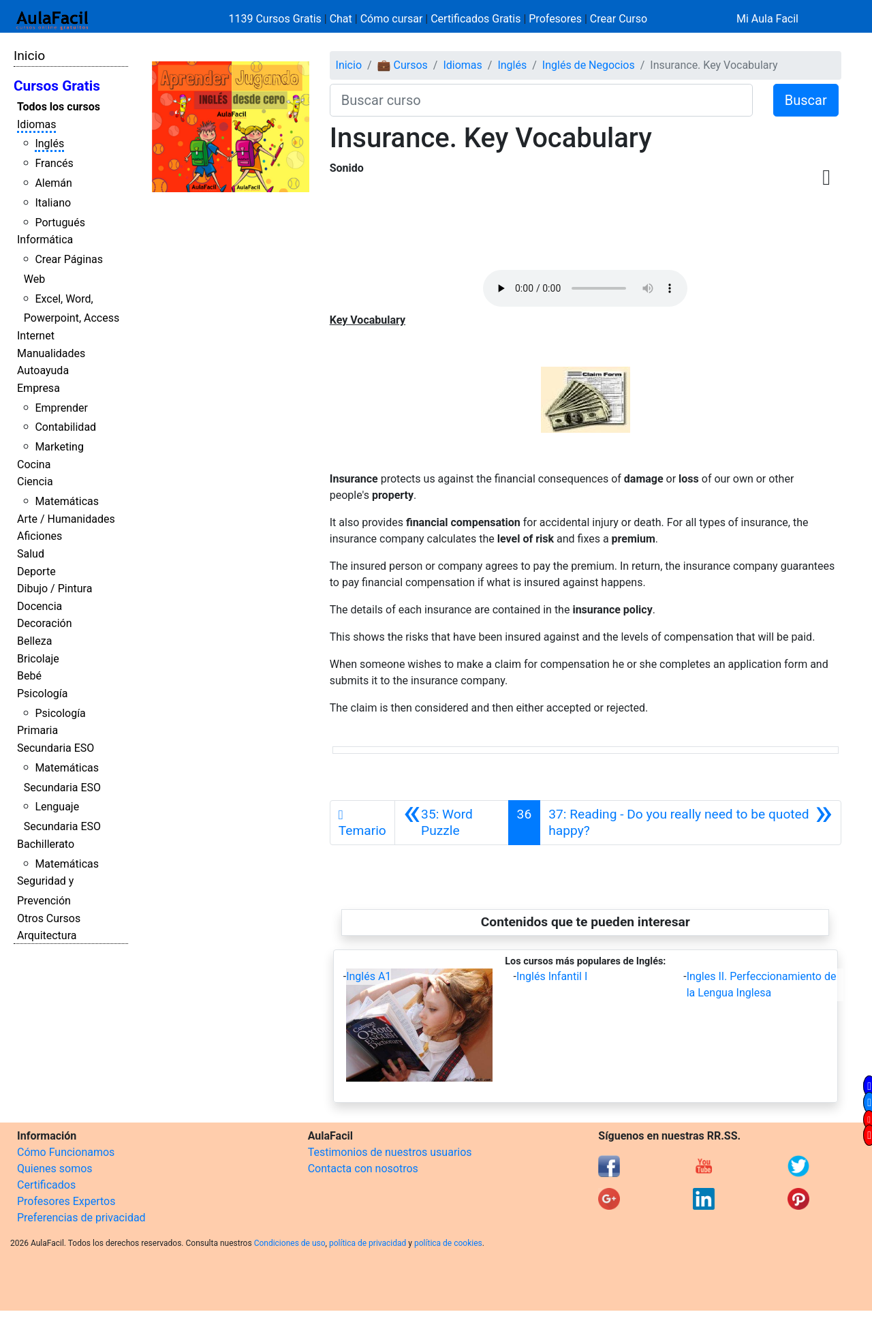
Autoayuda (43, 370)
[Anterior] (451, 822)
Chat (341, 18)
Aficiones (39, 536)
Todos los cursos (58, 106)
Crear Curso (618, 18)
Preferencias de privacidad (81, 1217)
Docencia (39, 606)
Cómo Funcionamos (65, 1152)
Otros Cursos (48, 918)
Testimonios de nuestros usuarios (390, 1152)
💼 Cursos (402, 65)
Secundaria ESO (55, 748)
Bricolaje (38, 658)
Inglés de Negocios (588, 65)
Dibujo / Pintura (54, 588)
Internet (35, 335)
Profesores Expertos (66, 1201)
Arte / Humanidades (66, 519)
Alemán (53, 183)
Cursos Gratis (57, 86)
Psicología (42, 693)
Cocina (33, 464)
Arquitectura (46, 935)
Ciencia (35, 481)
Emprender (61, 407)
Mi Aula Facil (767, 18)
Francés (54, 163)
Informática (45, 239)
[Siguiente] (690, 822)
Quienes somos (55, 1168)
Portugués (60, 222)
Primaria (37, 730)
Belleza (34, 641)
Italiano (53, 202)
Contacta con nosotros (363, 1168)
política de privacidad (367, 1243)
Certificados (46, 1184)
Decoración (44, 623)
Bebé (29, 675)
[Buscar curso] (541, 100)
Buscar (806, 100)
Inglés (49, 143)
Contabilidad (65, 427)
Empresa (38, 388)
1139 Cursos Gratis (276, 18)
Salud (30, 553)
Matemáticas (67, 501)
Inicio (29, 55)
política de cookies (448, 1243)
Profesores (555, 18)
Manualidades (51, 353)
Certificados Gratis (475, 18)
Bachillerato (45, 844)
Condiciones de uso (290, 1243)
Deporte (36, 571)
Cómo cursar (391, 18)
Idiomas (36, 124)
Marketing (59, 446)
